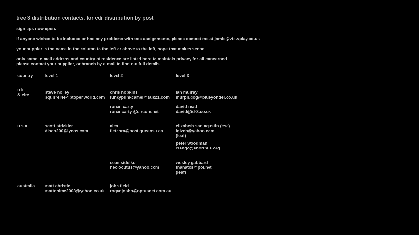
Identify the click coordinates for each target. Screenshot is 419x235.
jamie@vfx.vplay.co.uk (237, 38)
